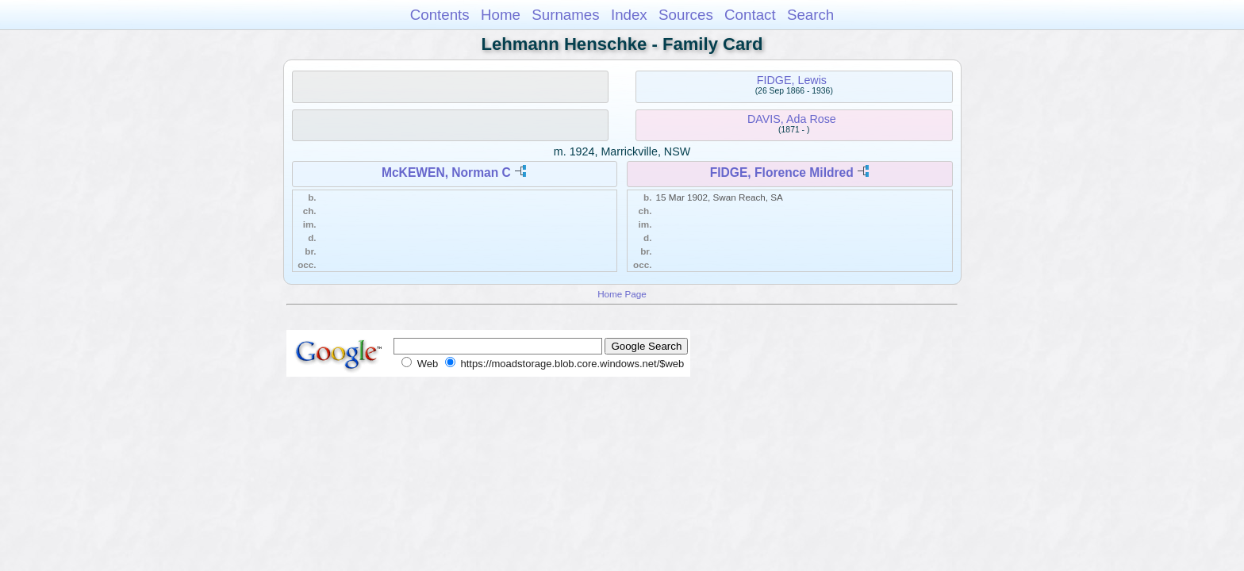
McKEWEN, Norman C (446, 172)
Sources (685, 14)
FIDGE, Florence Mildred (782, 172)
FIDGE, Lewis (792, 80)
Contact (750, 14)
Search (810, 14)
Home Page (622, 294)
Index (629, 14)
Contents (440, 14)
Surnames (565, 14)
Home (500, 14)
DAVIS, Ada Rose (791, 119)
